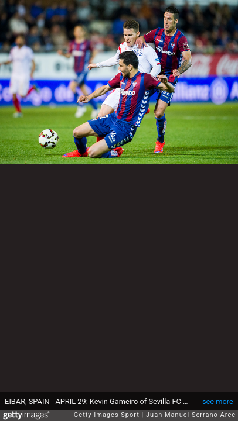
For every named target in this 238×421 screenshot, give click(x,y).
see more (217, 401)
